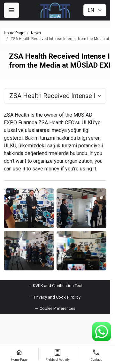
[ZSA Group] (55, 10)
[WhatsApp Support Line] (101, 331)
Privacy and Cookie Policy (57, 297)
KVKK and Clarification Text (57, 285)
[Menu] (11, 10)
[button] (55, 308)
